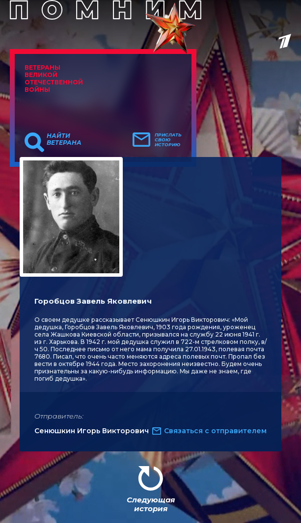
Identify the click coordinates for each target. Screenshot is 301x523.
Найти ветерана (64, 139)
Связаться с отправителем (215, 430)
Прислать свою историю (168, 139)
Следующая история (151, 504)
